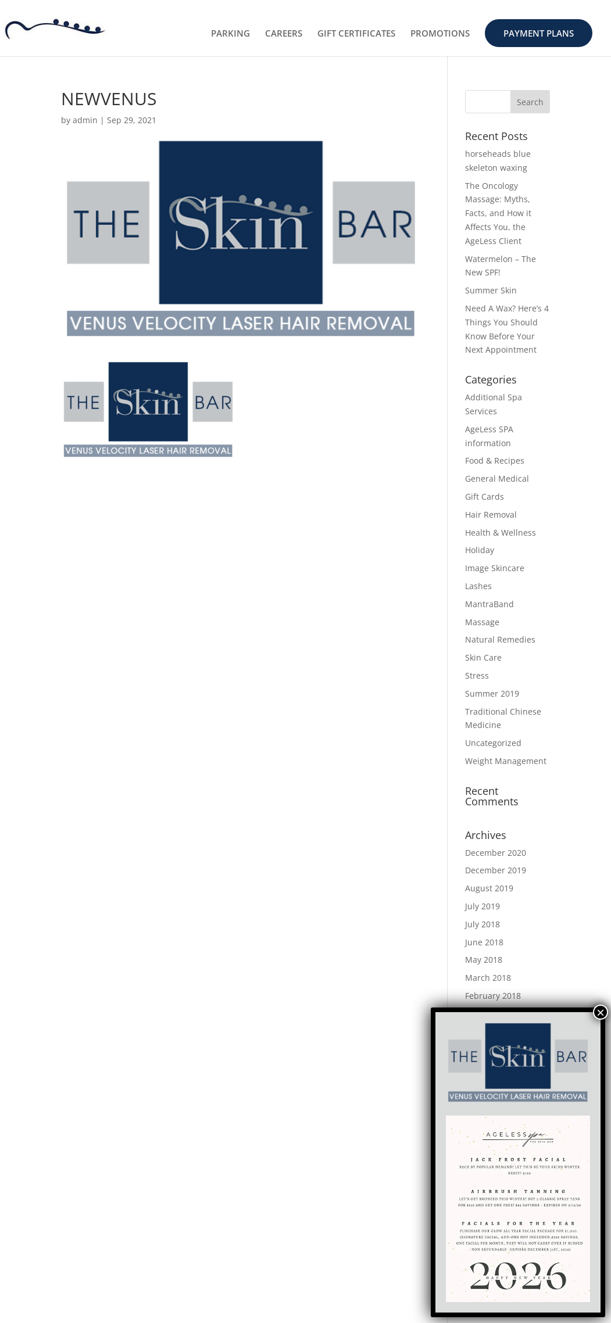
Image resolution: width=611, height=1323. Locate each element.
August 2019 (489, 888)
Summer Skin (491, 290)
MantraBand (489, 603)
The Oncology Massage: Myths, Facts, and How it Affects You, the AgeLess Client (498, 213)
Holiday (479, 549)
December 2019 (495, 870)
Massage (482, 622)
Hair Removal (491, 514)
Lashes (478, 585)
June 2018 (484, 942)
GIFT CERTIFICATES (356, 34)
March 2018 (488, 977)
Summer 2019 (492, 693)
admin (85, 120)
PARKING (230, 34)
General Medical (497, 478)
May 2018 (483, 959)
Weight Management (505, 760)
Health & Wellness (500, 532)
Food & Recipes (494, 460)
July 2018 (482, 924)
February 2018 (493, 995)
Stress (477, 675)
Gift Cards (484, 496)
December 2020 (495, 852)
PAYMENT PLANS (538, 33)
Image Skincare (494, 567)
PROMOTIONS (440, 34)
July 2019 (482, 906)
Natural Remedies (500, 639)
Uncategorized (493, 742)
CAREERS (283, 34)
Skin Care (483, 657)
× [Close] (600, 1012)
